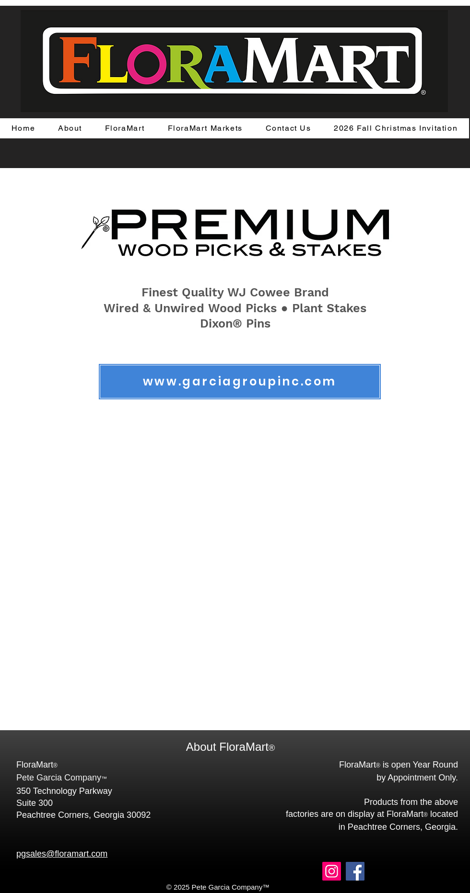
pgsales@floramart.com (61, 854)
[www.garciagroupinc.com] (239, 381)
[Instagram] (331, 871)
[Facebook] (355, 871)
